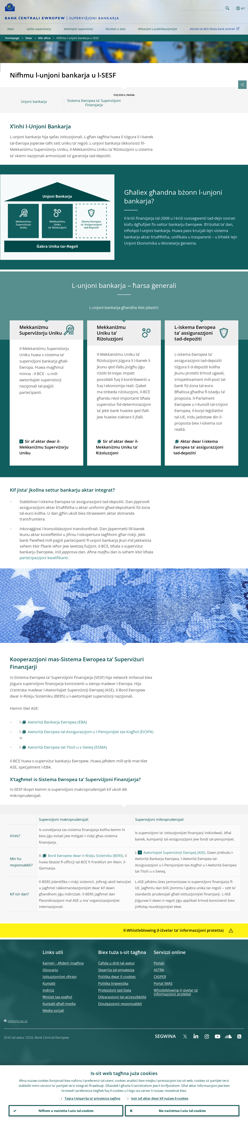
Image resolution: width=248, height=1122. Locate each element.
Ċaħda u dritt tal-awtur (116, 963)
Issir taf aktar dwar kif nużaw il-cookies (159, 1098)
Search (227, 8)
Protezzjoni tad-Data (114, 990)
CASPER (160, 976)
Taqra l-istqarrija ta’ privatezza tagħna (92, 1098)
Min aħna (44, 38)
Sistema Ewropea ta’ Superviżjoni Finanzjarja (94, 102)
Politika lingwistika (113, 983)
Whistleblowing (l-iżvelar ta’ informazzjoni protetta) (176, 992)
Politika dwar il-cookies (117, 976)
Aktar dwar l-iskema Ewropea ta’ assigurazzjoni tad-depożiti (198, 447)
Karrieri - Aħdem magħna (63, 963)
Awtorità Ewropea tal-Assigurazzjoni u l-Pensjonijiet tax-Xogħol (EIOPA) (90, 731)
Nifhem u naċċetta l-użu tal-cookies (65, 1110)
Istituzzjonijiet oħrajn (60, 976)
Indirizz (48, 990)
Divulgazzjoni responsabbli (120, 1003)
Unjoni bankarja (34, 101)
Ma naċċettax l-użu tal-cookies (182, 1110)
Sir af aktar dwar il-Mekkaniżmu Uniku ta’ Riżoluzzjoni (117, 447)
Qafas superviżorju (39, 29)
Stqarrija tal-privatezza (116, 970)
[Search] (204, 8)
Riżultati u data (115, 29)
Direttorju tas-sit (17, 1021)
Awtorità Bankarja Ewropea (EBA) (57, 722)
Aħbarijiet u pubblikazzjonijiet (157, 29)
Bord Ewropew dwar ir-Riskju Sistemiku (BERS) (85, 855)
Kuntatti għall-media (59, 1003)
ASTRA (159, 970)
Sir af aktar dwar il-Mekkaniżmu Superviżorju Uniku (44, 447)
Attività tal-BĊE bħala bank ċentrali (215, 29)
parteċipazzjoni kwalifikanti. (44, 557)
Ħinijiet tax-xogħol (57, 997)
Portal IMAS (163, 983)
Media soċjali (53, 1010)
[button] (233, 8)
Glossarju (50, 970)
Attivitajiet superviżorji (78, 29)
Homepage (12, 38)
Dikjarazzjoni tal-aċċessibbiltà (122, 997)
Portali (159, 963)
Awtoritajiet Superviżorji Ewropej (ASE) (174, 852)
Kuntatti (49, 983)
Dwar (10, 29)
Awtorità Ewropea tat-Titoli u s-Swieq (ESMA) (67, 747)
